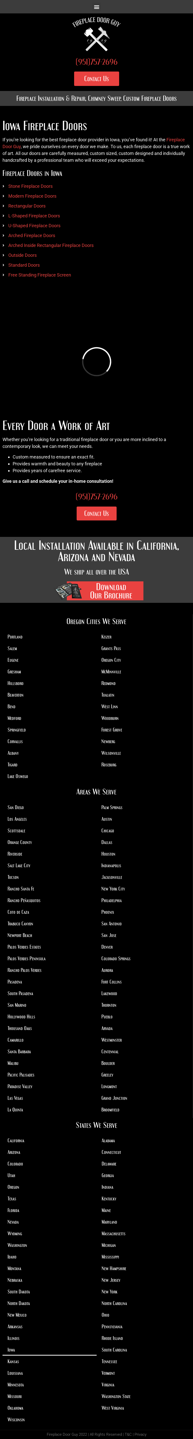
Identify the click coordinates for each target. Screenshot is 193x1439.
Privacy (140, 1434)
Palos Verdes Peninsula (27, 958)
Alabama (108, 1140)
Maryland (109, 1222)
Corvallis (15, 741)
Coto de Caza (18, 912)
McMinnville (111, 671)
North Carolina (114, 1303)
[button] (96, 7)
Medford (14, 718)
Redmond (108, 683)
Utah (11, 1175)
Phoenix (107, 912)
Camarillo (16, 1040)
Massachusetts (113, 1233)
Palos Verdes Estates (24, 947)
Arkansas (15, 1326)
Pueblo (107, 1016)
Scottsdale (16, 830)
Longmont (109, 1086)
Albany (13, 753)
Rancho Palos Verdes (24, 970)
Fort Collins (111, 982)
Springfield (17, 730)
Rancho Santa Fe (21, 889)
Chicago (107, 830)
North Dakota (19, 1303)
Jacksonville (111, 877)
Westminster (111, 1040)
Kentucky (109, 1198)
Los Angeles (17, 819)
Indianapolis (111, 865)
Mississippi (110, 1257)
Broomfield (110, 1109)
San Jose (108, 935)
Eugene (13, 660)
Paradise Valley (20, 1086)
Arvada (107, 1028)
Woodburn (110, 718)
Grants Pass (111, 648)
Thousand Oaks (20, 1028)
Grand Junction (114, 1098)
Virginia (108, 1384)
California (16, 1140)
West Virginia (113, 1408)
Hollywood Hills (21, 1016)
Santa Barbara (19, 1051)
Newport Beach (20, 935)
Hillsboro (16, 683)
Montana (14, 1268)
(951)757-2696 (97, 62)
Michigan (109, 1245)
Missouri (15, 1396)
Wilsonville (111, 753)
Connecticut (111, 1152)
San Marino (17, 1005)
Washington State (116, 1396)
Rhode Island (112, 1338)
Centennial (110, 1051)
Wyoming (15, 1233)
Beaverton (16, 695)
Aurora (107, 970)
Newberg (108, 741)
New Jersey (111, 1280)
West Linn (109, 706)
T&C (128, 1434)
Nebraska (15, 1280)
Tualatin (107, 695)
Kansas (13, 1361)
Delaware (109, 1164)
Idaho (12, 1257)
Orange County (20, 842)
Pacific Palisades (21, 1075)
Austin (106, 819)
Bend (11, 706)
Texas (12, 1198)
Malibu (13, 1063)
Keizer (106, 636)
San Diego (16, 807)
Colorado (15, 1164)
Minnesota (16, 1384)
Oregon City (111, 660)
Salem (12, 648)
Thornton (108, 1005)
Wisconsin (16, 1419)
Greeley (107, 1075)
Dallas (106, 842)
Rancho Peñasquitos (24, 900)
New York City (113, 889)
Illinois (13, 1338)
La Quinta (15, 1109)
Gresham (14, 671)
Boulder (108, 1063)
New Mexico (17, 1315)
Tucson (13, 877)
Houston (108, 854)
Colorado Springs (116, 958)
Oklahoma (15, 1408)
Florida (13, 1210)
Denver (107, 947)
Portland (15, 636)
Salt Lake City (19, 865)
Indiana (107, 1187)
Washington (17, 1245)
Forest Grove (111, 730)
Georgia (108, 1175)
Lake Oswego (18, 776)
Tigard (12, 764)
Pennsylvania (112, 1326)
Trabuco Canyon (20, 923)
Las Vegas (15, 1098)
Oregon (13, 1187)
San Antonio (111, 923)
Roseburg (108, 764)
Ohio (105, 1315)
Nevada (13, 1222)
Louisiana (15, 1373)
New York (109, 1291)
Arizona (14, 1152)
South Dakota (19, 1291)
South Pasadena (20, 993)
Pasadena (15, 982)
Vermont (108, 1373)
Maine (106, 1210)
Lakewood (109, 993)
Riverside (15, 854)
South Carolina (114, 1350)
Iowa (11, 1350)
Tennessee (109, 1361)
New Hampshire (114, 1268)
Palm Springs (111, 807)
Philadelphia (111, 900)
